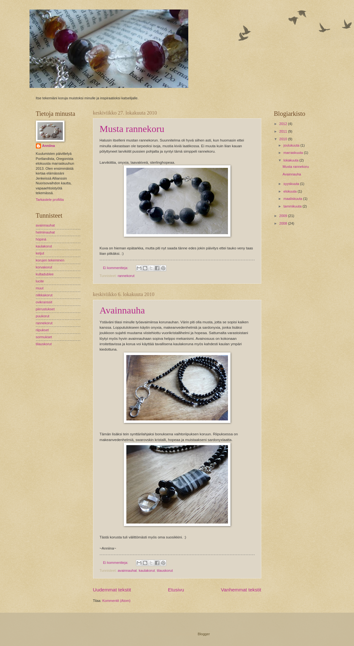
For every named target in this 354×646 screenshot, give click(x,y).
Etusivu (176, 589)
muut (40, 288)
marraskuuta (294, 153)
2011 (283, 131)
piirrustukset (45, 309)
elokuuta (291, 191)
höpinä (41, 239)
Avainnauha (122, 310)
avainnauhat (127, 570)
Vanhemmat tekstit (241, 589)
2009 (283, 216)
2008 (283, 223)
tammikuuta (293, 206)
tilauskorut (165, 570)
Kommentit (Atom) (116, 601)
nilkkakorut (44, 295)
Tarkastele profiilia (50, 199)
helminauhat (45, 232)
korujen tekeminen (50, 260)
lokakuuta (291, 160)
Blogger (204, 634)
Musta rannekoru (132, 128)
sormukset (44, 337)
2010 (283, 139)
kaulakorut (147, 570)
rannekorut (126, 276)
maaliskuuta (293, 199)
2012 (283, 124)
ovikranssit (44, 302)
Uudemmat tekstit (112, 589)
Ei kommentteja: (116, 268)
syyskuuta (292, 184)
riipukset (42, 330)
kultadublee (45, 274)
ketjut (40, 253)
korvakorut (44, 267)
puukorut (43, 316)
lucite (40, 281)
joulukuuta (292, 145)
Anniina (48, 146)
